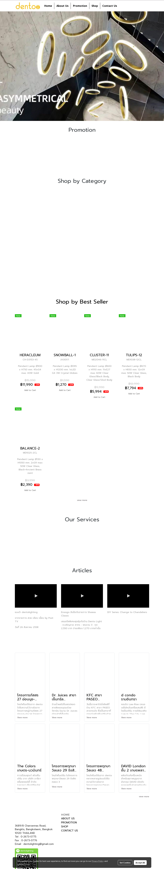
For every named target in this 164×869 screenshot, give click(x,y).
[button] (122, 6)
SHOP (64, 827)
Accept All (140, 862)
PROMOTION (69, 822)
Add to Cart (30, 390)
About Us (62, 5)
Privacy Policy (98, 861)
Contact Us (109, 5)
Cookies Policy (23, 864)
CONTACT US (69, 831)
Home (48, 5)
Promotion (80, 5)
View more (22, 717)
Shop (95, 5)
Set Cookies (125, 862)
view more (82, 500)
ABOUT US (68, 818)
